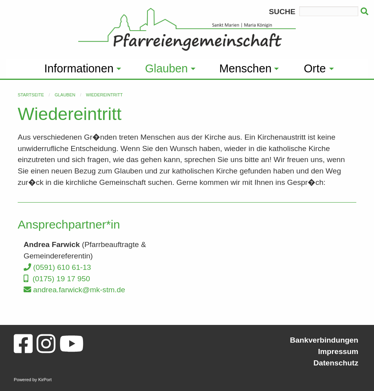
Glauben (65, 94)
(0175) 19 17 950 (57, 279)
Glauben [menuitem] (166, 68)
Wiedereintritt (104, 94)
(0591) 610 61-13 (57, 267)
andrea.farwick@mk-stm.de (74, 290)
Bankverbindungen (324, 340)
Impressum (338, 351)
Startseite (31, 94)
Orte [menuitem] (315, 68)
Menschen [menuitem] (245, 68)
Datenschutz (335, 363)
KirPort (45, 379)
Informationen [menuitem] (79, 68)
